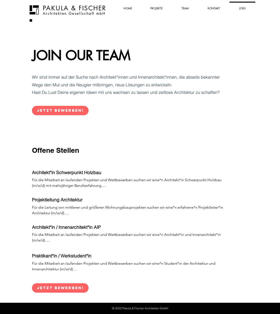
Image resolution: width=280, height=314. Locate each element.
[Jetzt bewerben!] (60, 110)
